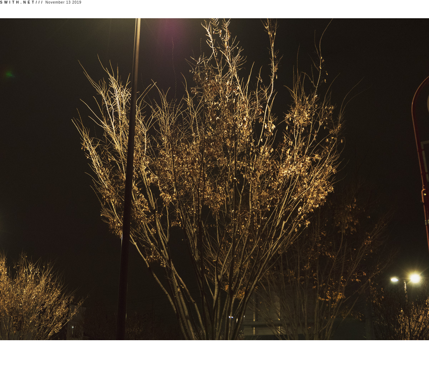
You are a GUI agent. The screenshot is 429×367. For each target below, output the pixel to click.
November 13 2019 (41, 2)
